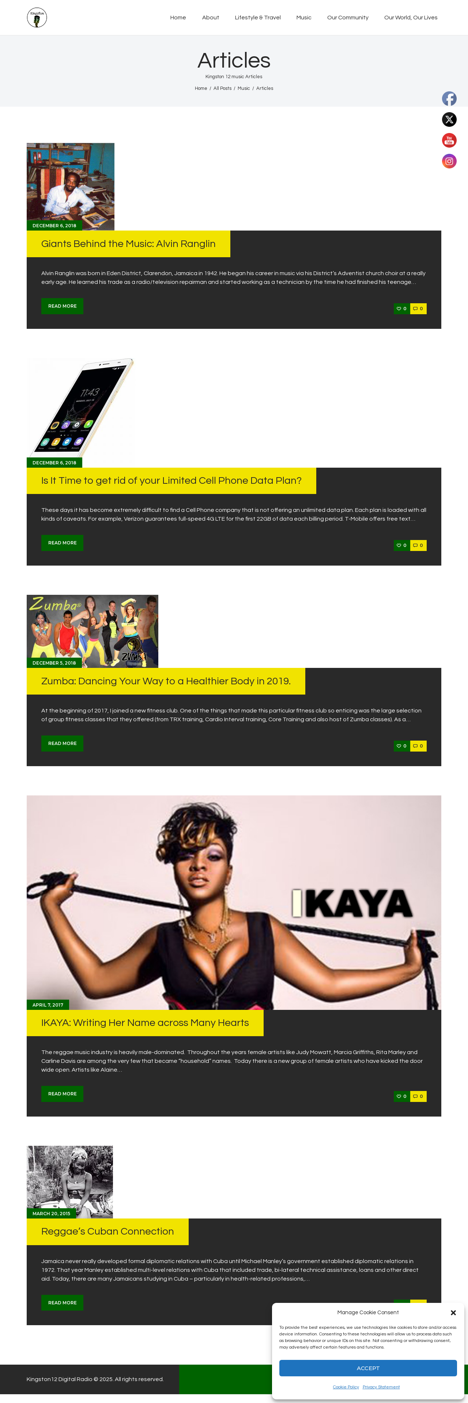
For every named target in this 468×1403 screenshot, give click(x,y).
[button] (453, 1312)
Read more (62, 306)
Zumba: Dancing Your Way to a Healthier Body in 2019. (166, 681)
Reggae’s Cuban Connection (107, 1231)
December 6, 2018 (54, 225)
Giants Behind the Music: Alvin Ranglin (128, 244)
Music (244, 88)
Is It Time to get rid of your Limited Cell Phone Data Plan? (171, 480)
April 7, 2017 (48, 1005)
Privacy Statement (381, 1387)
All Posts (222, 88)
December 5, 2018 (54, 663)
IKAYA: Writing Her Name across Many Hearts (145, 1023)
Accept (368, 1368)
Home (201, 88)
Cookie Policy (346, 1387)
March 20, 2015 (51, 1213)
